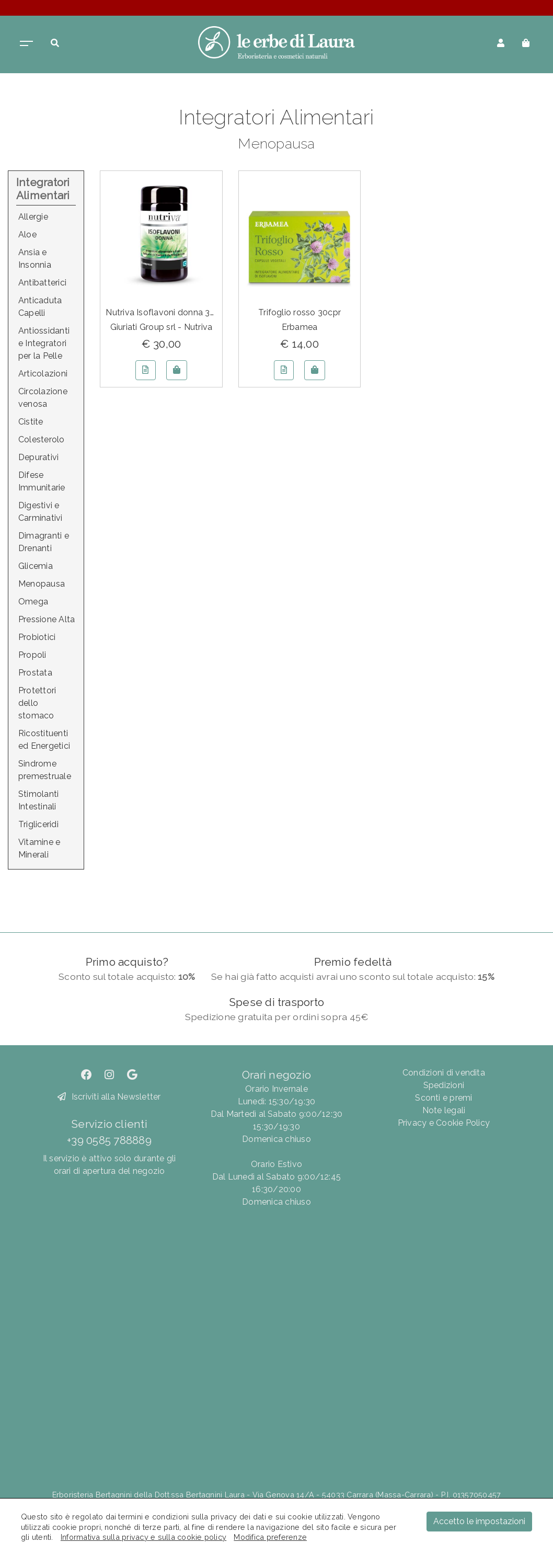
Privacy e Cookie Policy (444, 1123)
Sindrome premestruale (44, 770)
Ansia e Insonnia (34, 258)
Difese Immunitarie (41, 481)
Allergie (33, 217)
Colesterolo (41, 439)
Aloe (27, 234)
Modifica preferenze (270, 1537)
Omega (33, 602)
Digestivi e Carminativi (40, 511)
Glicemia (35, 566)
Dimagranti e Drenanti (43, 542)
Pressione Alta (46, 619)
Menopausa (41, 584)
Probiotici (36, 637)
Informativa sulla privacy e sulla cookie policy (143, 1537)
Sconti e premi (443, 1098)
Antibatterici (42, 283)
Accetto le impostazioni (479, 1521)
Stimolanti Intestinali (38, 800)
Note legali (444, 1110)
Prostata (35, 673)
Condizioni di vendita (443, 1073)
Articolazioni (42, 374)
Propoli (32, 655)
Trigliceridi (38, 824)
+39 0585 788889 (109, 1140)
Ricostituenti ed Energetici (44, 739)
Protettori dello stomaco (37, 703)
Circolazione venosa (42, 397)
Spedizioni (443, 1085)
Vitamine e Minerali (39, 848)
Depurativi (38, 457)
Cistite (30, 422)
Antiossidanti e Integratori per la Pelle (44, 343)
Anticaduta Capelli (40, 306)
